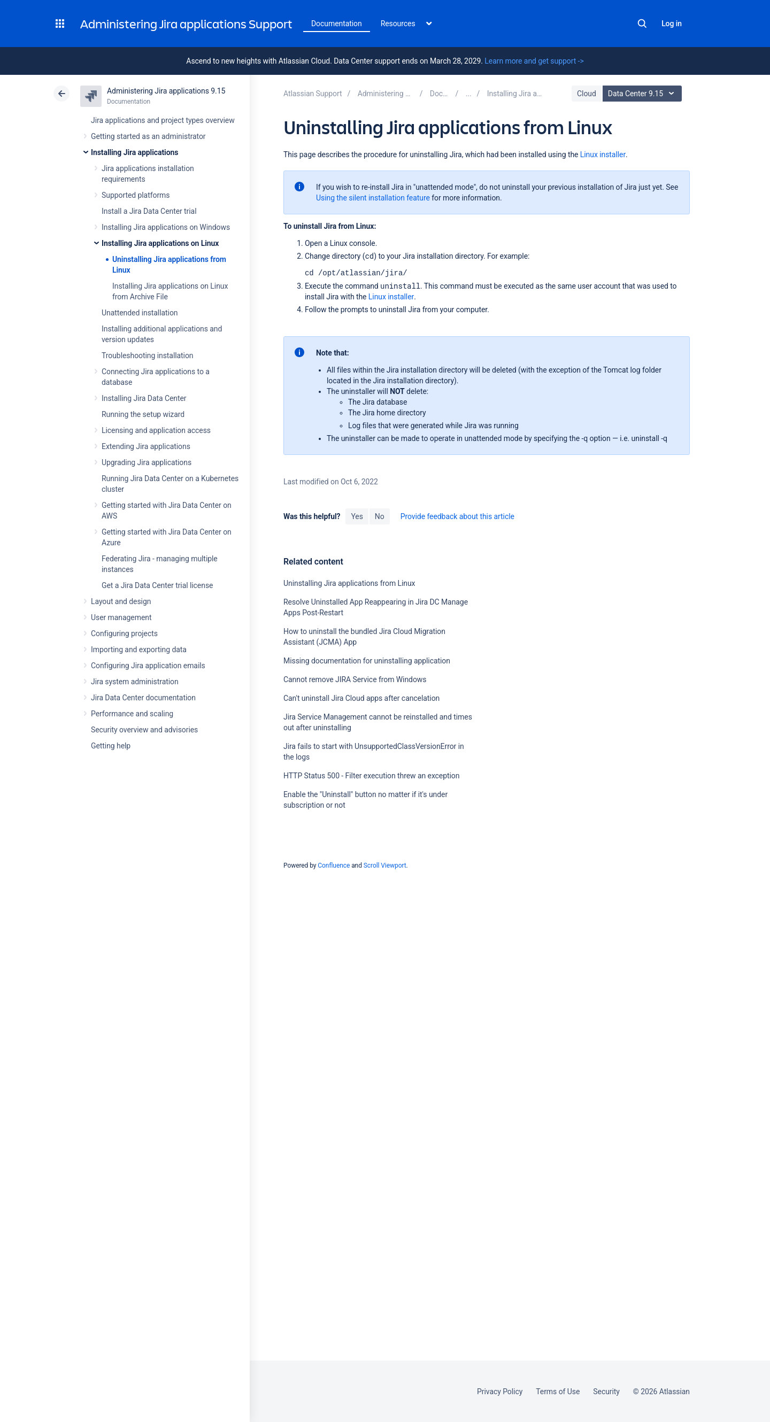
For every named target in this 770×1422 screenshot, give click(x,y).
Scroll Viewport (385, 865)
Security (606, 1391)
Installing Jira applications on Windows (166, 227)
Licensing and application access (156, 430)
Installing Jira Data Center (144, 398)
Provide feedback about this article (457, 516)
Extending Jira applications (146, 446)
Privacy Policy (499, 1391)
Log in (671, 23)
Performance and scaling (132, 713)
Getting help (110, 745)
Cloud (586, 93)
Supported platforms (136, 195)
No (379, 516)
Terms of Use (558, 1391)
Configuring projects (124, 633)
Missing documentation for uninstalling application (366, 660)
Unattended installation (140, 312)
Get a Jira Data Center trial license (157, 585)
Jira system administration (135, 681)
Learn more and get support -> (533, 61)
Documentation (336, 23)
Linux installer (603, 154)
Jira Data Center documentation (143, 697)
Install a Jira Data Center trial (149, 211)
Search (642, 23)
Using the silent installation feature (373, 198)
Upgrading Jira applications (146, 462)
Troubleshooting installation (148, 355)
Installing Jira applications (134, 152)
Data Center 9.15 (643, 93)
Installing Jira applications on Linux (160, 243)
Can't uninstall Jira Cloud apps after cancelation (361, 698)
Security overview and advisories (144, 729)
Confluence (334, 865)
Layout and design (121, 601)
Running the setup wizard (143, 414)
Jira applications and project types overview (163, 120)
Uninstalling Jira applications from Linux (349, 583)
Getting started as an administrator (148, 136)
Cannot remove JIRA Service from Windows (354, 679)
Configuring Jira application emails (148, 665)
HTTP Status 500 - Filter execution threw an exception (371, 775)
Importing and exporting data (139, 649)
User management (121, 617)
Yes (357, 516)
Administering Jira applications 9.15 (166, 91)
